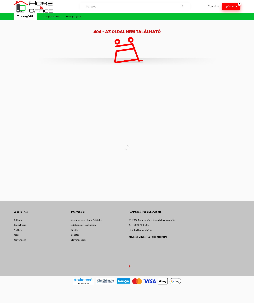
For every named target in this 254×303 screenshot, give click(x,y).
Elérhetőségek (78, 240)
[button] (25, 16)
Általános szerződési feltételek (86, 220)
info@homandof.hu (142, 230)
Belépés (18, 220)
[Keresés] (182, 6)
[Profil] (213, 6)
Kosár (16, 235)
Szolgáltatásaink (51, 16)
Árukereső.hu (83, 283)
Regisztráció (20, 225)
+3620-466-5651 (141, 225)
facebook (129, 266)
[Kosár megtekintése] (231, 6)
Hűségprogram (73, 16)
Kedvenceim (20, 240)
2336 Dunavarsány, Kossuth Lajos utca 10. (153, 220)
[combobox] (135, 6)
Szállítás (75, 235)
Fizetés (74, 230)
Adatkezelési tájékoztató (83, 225)
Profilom (18, 230)
